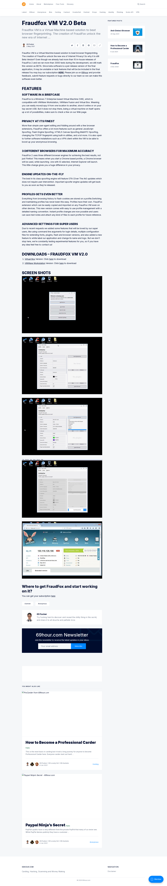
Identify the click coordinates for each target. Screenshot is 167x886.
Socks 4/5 (129, 12)
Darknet (87, 12)
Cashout (67, 12)
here (51, 259)
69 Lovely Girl (53, 763)
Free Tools (60, 4)
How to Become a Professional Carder (61, 742)
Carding (58, 12)
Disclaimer (112, 871)
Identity (111, 12)
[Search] (141, 4)
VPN (137, 12)
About (39, 4)
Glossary (70, 4)
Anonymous (41, 12)
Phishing (120, 12)
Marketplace (48, 4)
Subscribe (78, 646)
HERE (61, 72)
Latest (24, 12)
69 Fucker (30, 44)
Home (31, 4)
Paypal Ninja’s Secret (45, 825)
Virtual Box (30, 259)
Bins (50, 12)
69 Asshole (64, 763)
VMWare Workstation (35, 263)
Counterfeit (76, 12)
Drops (94, 12)
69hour (32, 12)
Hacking (103, 12)
